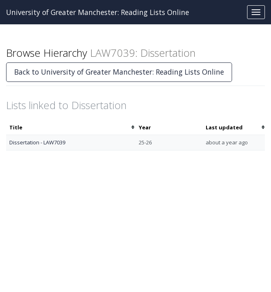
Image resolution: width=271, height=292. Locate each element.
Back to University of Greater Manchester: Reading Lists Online (119, 72)
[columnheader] (71, 127)
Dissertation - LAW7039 (37, 142)
